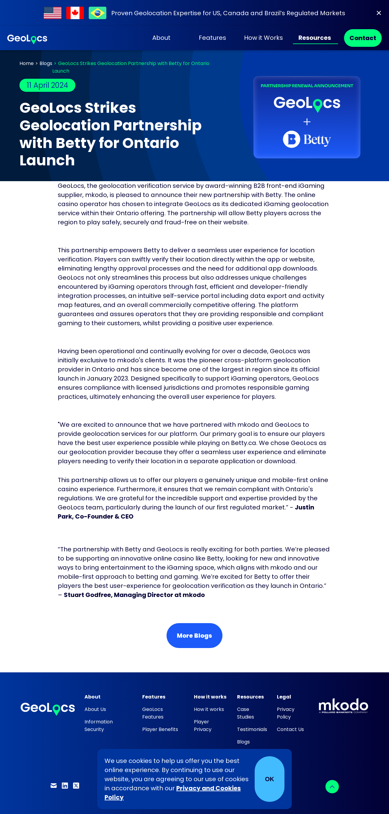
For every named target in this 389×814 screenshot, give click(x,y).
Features (212, 37)
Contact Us (290, 729)
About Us (95, 709)
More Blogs (194, 635)
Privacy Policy (285, 713)
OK (269, 779)
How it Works (263, 37)
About (161, 37)
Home (26, 63)
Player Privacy (203, 725)
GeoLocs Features (153, 713)
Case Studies (245, 713)
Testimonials (252, 729)
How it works (209, 709)
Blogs (46, 63)
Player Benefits (160, 729)
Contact (362, 38)
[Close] (379, 13)
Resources (314, 37)
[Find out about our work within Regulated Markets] (194, 13)
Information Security (98, 725)
